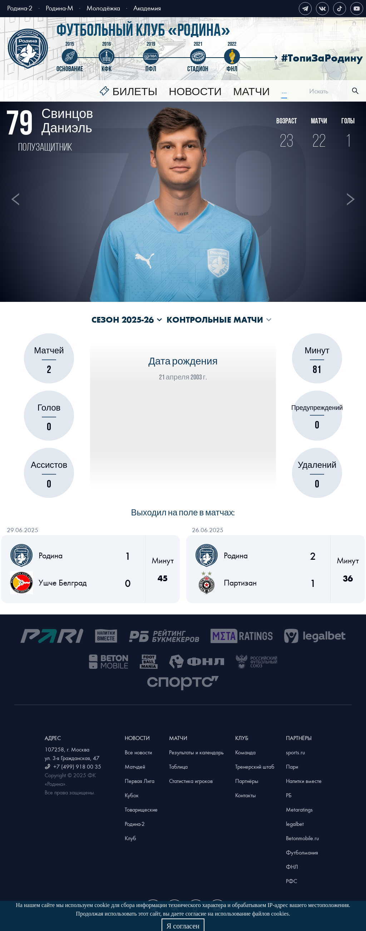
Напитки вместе (304, 780)
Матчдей (135, 766)
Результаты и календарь (196, 752)
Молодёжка (103, 7)
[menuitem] (128, 91)
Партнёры (246, 780)
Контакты (245, 795)
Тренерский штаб (254, 766)
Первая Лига (139, 780)
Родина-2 (20, 7)
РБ (289, 795)
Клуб (130, 838)
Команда (245, 752)
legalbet (295, 823)
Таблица (178, 766)
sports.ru (295, 752)
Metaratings (299, 809)
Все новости (138, 752)
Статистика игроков (191, 780)
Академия (147, 7)
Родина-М (59, 7)
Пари (292, 766)
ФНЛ (292, 866)
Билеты (134, 91)
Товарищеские (141, 809)
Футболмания (302, 852)
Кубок (132, 795)
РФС (291, 881)
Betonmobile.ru (302, 838)
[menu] (193, 91)
